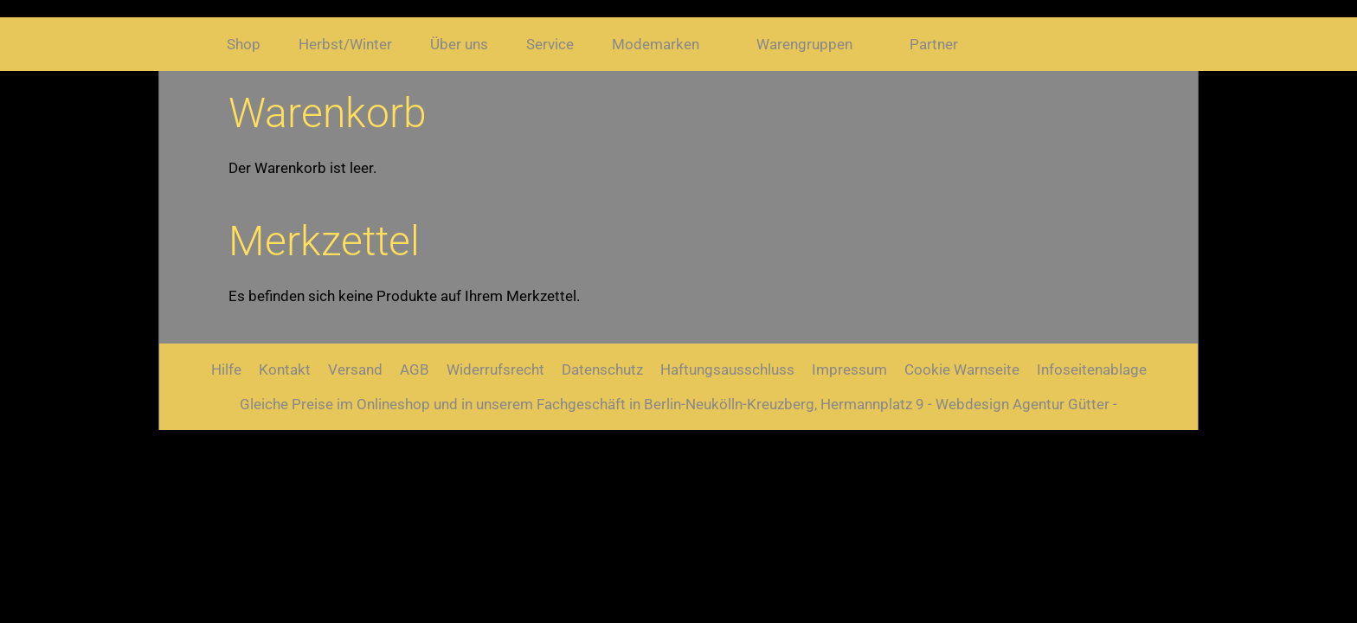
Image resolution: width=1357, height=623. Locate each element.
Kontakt (285, 369)
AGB (414, 369)
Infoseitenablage (1092, 369)
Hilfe (226, 369)
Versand (355, 369)
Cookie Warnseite (961, 369)
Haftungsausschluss (727, 369)
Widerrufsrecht (495, 369)
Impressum (849, 369)
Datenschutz (602, 369)
